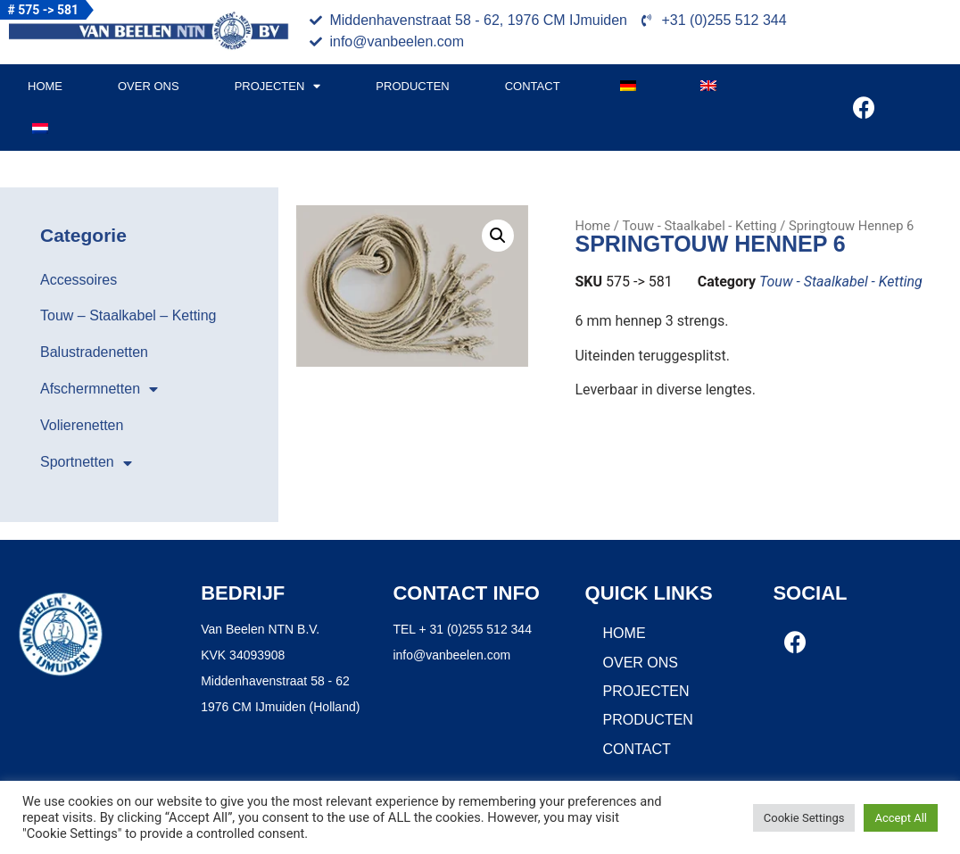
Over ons (148, 86)
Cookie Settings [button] (804, 818)
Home (45, 86)
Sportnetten (86, 463)
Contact (532, 86)
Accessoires (78, 279)
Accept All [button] (900, 818)
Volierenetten (81, 425)
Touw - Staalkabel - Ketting (699, 226)
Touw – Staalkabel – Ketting (128, 315)
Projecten (278, 86)
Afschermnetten (99, 389)
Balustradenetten (94, 352)
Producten (412, 86)
